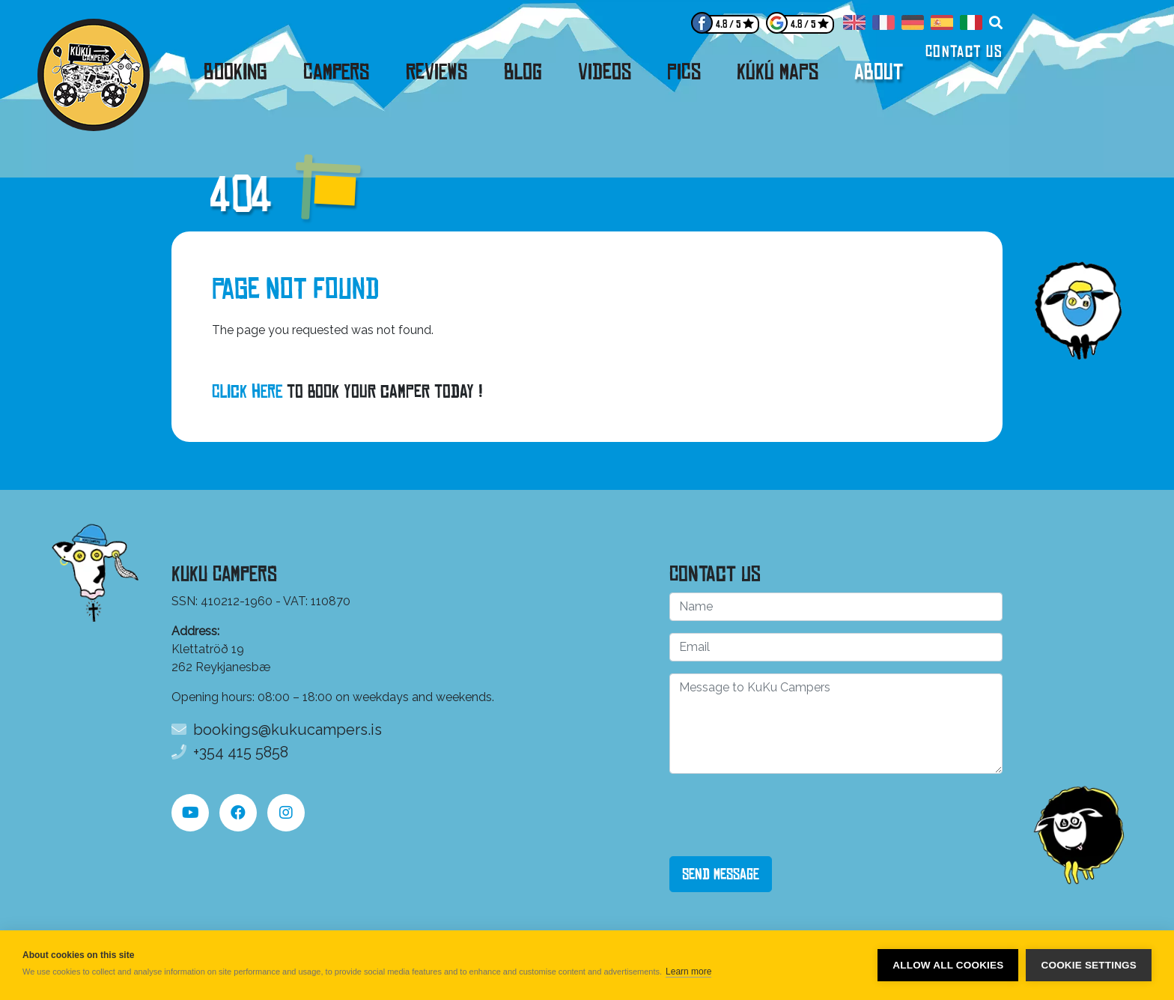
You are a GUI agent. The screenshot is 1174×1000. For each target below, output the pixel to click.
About (878, 72)
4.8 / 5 (728, 24)
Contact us (964, 51)
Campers (336, 72)
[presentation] (783, 815)
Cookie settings (1089, 965)
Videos (604, 72)
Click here (247, 391)
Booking (235, 72)
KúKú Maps (777, 72)
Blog (523, 72)
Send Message (720, 874)
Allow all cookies (947, 965)
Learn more (688, 971)
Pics (684, 72)
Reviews (437, 72)
